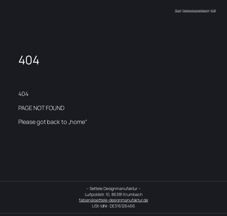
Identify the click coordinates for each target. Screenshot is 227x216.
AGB (213, 10)
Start (178, 10)
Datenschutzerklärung (196, 10)
